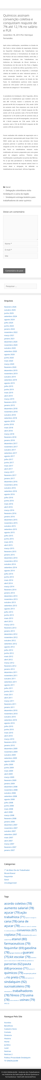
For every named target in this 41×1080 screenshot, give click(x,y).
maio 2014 (8, 580)
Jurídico (7, 1045)
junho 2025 (9, 313)
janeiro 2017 (9, 478)
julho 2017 (8, 459)
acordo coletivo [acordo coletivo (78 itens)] (18, 903)
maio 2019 (8, 392)
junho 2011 (9, 691)
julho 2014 (8, 574)
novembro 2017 (10, 446)
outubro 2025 (10, 310)
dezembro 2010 (10, 710)
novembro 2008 (10, 790)
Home (6, 1041)
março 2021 (9, 335)
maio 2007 (8, 837)
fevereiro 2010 (10, 742)
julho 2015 (8, 535)
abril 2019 (8, 396)
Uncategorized (10, 883)
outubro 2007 (10, 831)
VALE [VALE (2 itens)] (6, 1003)
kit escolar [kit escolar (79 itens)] (20, 957)
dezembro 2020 (10, 342)
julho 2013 (8, 612)
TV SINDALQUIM (11, 1060)
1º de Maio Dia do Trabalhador (17, 870)
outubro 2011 (10, 678)
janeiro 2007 (9, 850)
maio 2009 (8, 771)
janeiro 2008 (9, 821)
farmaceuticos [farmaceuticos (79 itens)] (17, 943)
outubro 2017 (10, 450)
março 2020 (9, 364)
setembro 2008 (10, 796)
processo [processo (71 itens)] (19, 968)
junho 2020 (9, 357)
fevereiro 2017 (10, 475)
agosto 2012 (9, 647)
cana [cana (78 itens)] (10, 921)
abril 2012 (8, 659)
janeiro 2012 (9, 669)
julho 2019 (8, 386)
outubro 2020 (10, 348)
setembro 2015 (10, 529)
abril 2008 (8, 812)
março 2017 (9, 472)
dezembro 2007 (10, 825)
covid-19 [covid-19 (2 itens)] (7, 940)
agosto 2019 (9, 383)
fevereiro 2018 (10, 437)
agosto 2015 (9, 532)
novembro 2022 (10, 332)
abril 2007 (8, 841)
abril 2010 (8, 736)
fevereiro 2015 (10, 551)
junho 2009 (9, 767)
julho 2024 (8, 322)
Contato (7, 1032)
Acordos (7, 1022)
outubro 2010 (10, 717)
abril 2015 (8, 545)
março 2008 (9, 815)
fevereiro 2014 (10, 589)
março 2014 (9, 586)
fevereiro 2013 (10, 628)
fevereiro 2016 (10, 513)
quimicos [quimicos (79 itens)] (13, 973)
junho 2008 (9, 806)
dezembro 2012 (10, 634)
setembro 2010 (10, 720)
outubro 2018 (10, 415)
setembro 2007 (10, 834)
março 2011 (9, 701)
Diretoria (8, 1035)
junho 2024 (9, 326)
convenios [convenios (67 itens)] (27, 930)
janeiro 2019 (9, 405)
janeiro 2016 (9, 516)
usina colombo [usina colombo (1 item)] (14, 1000)
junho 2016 (9, 500)
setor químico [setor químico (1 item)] (29, 978)
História (7, 1038)
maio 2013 (8, 618)
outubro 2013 (10, 602)
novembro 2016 (10, 485)
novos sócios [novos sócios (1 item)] (12, 960)
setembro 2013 (10, 605)
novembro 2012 (10, 637)
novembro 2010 (10, 713)
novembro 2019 (10, 373)
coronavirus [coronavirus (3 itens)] (26, 935)
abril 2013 (8, 621)
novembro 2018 (10, 411)
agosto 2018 (9, 421)
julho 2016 (8, 497)
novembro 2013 (10, 599)
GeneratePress (30, 1077)
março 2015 (9, 548)
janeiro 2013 (9, 631)
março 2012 (9, 663)
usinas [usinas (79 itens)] (27, 1000)
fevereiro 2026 (10, 307)
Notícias (7, 1051)
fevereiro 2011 (10, 704)
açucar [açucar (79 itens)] (12, 912)
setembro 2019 (10, 380)
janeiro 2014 (9, 593)
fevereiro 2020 (10, 367)
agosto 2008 (9, 799)
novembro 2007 (10, 828)
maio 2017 (8, 466)
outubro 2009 (10, 755)
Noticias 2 (8, 1054)
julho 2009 (8, 764)
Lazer (6, 1048)
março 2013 (9, 624)
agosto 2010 (9, 723)
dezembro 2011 (10, 672)
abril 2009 (8, 774)
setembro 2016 (10, 491)
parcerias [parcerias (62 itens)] (13, 964)
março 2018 (9, 434)
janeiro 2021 (9, 338)
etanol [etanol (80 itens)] (19, 939)
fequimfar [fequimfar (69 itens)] (14, 948)
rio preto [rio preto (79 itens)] (15, 977)
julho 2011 (8, 688)
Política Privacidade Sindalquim (17, 1057)
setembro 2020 (10, 351)
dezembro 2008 (10, 786)
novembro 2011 (10, 675)
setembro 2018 (10, 418)
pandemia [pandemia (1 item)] (30, 960)
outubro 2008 (10, 793)
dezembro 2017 (10, 443)
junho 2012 (9, 653)
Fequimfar (8, 876)
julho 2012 (8, 650)
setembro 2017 (10, 453)
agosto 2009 (9, 761)
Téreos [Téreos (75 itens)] (17, 995)
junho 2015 (9, 539)
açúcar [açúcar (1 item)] (28, 917)
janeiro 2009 (9, 783)
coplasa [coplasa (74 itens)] (12, 935)
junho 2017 (9, 462)
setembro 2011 (10, 682)
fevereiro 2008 (10, 818)
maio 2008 (8, 809)
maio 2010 (8, 732)
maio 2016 (8, 504)
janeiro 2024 (9, 329)
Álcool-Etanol (9, 873)
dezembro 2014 (10, 558)
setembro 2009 (10, 758)
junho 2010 (9, 729)
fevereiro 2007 (10, 847)
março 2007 (9, 844)
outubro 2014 (10, 564)
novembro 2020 (10, 345)
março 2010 (9, 739)
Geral (8, 187)
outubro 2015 (10, 526)
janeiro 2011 (9, 707)
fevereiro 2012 (10, 666)
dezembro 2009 (10, 748)
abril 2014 (8, 583)
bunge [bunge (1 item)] (33, 917)
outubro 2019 (10, 377)
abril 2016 (8, 507)
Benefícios (8, 1026)
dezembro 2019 (10, 370)
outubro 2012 (10, 640)
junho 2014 (9, 577)
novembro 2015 (10, 523)
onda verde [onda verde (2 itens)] (21, 961)
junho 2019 (9, 389)
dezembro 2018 (10, 408)
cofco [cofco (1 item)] (29, 926)
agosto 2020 (9, 354)
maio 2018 (8, 427)
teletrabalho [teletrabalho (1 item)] (8, 991)
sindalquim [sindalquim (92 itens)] (15, 982)
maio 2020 (8, 361)
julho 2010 (8, 726)
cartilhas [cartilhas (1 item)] (23, 926)
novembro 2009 (10, 752)
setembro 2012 (10, 643)
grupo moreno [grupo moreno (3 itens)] (16, 953)
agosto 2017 (9, 456)
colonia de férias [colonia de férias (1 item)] (11, 931)
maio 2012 (8, 656)
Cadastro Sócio (10, 1029)
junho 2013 (9, 615)
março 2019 (9, 399)
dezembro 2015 (10, 519)
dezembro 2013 (10, 596)
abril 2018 (8, 430)
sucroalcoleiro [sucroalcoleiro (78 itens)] (17, 986)
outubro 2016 (10, 488)
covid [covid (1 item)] (34, 935)
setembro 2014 (10, 567)
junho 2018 (9, 424)
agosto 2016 (9, 494)
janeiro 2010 (9, 745)
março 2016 (9, 510)
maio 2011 (8, 694)
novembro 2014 (10, 561)
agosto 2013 (9, 608)
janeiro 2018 (9, 440)
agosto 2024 (9, 319)
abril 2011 (8, 697)
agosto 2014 (9, 570)
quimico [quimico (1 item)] (32, 969)
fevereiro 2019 (10, 402)
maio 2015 (8, 542)
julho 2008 (8, 802)
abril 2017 (8, 469)
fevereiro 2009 (10, 780)
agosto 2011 (9, 685)
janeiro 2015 (9, 554)
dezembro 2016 (10, 481)
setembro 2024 (10, 316)
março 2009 (9, 777)
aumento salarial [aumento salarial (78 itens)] (19, 908)
